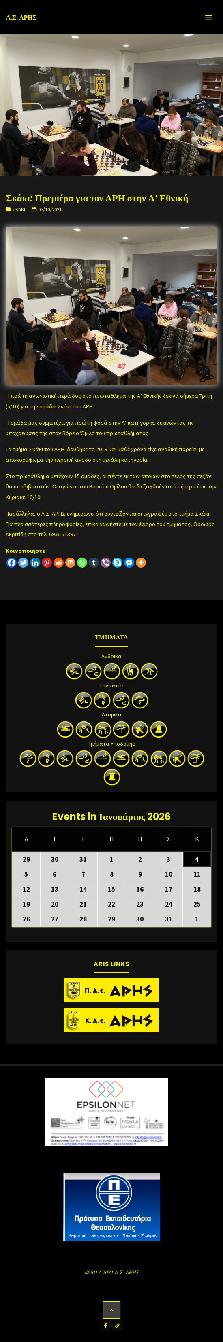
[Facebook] (11, 563)
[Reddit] (59, 563)
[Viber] (106, 563)
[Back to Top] (111, 1310)
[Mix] (70, 563)
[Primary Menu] (208, 17)
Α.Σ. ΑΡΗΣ (21, 17)
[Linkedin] (35, 563)
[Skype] (117, 563)
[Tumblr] (94, 563)
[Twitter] (23, 563)
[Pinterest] (47, 563)
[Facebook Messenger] (129, 563)
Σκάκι (18, 209)
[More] (141, 563)
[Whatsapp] (82, 563)
